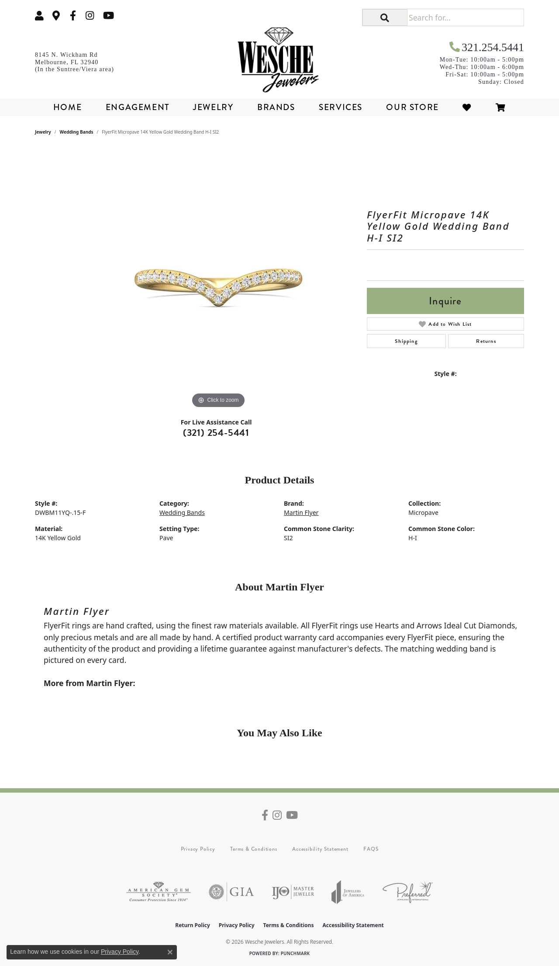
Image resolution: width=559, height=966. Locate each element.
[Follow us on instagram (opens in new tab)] (90, 15)
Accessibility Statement (320, 849)
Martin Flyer (301, 512)
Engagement (137, 107)
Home (67, 107)
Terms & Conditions (253, 849)
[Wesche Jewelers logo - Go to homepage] (280, 56)
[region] (218, 279)
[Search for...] (465, 17)
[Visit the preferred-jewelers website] (407, 892)
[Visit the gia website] (231, 892)
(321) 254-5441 (216, 432)
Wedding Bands (76, 132)
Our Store (412, 107)
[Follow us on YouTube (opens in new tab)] (108, 15)
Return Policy (192, 925)
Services (340, 107)
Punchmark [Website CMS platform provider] (295, 953)
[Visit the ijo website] (293, 892)
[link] (56, 15)
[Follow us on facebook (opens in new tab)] (73, 15)
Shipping (406, 341)
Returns (486, 341)
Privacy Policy (198, 849)
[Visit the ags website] (158, 892)
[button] (39, 15)
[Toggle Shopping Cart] (501, 107)
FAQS (370, 849)
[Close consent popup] (170, 952)
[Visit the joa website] (348, 892)
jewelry (43, 132)
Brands (276, 107)
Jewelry (213, 107)
